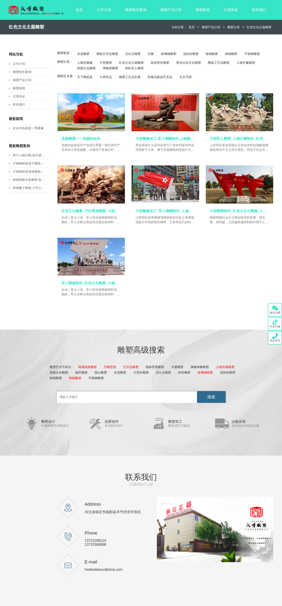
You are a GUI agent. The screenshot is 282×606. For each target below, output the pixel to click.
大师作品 (106, 77)
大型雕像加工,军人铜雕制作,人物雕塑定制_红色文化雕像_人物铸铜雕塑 (165, 138)
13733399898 (95, 544)
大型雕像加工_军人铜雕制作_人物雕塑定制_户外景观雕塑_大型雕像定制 (165, 211)
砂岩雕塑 (184, 372)
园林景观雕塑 (155, 367)
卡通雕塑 (177, 367)
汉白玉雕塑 (133, 54)
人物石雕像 (85, 62)
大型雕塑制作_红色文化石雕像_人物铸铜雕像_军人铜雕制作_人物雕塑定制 (239, 211)
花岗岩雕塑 (191, 54)
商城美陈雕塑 (87, 367)
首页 (79, 10)
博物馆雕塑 (110, 68)
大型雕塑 (106, 62)
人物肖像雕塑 (245, 62)
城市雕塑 (81, 372)
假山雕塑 (101, 372)
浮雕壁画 (110, 367)
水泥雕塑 (83, 54)
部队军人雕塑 (134, 68)
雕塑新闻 (203, 10)
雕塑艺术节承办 (60, 367)
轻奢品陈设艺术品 (160, 77)
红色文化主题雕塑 (259, 27)
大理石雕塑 (141, 372)
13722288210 (95, 540)
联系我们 (259, 10)
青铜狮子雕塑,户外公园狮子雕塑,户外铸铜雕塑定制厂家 (30, 188)
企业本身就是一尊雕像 (28, 128)
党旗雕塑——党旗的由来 (80, 138)
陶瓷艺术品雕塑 (107, 54)
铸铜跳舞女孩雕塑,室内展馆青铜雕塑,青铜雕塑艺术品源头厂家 (30, 179)
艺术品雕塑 (131, 367)
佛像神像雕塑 (199, 367)
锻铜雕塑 (212, 54)
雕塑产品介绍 (171, 10)
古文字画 (185, 77)
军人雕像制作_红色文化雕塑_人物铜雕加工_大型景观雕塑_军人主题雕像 (91, 283)
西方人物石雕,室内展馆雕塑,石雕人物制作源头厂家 (30, 155)
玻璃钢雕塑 (168, 54)
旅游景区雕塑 (160, 62)
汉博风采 (231, 10)
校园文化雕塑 (86, 68)
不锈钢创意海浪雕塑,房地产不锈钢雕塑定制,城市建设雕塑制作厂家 (30, 171)
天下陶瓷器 (85, 77)
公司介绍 (104, 10)
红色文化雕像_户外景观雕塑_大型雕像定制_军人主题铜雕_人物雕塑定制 (91, 211)
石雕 (151, 54)
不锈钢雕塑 (252, 54)
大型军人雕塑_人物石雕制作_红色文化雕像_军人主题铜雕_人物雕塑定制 (239, 138)
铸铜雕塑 (231, 54)
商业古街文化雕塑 (188, 62)
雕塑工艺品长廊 (130, 77)
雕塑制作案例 (135, 10)
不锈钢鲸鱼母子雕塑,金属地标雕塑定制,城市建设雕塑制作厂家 (30, 163)
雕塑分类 (233, 27)
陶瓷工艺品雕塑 (218, 62)
